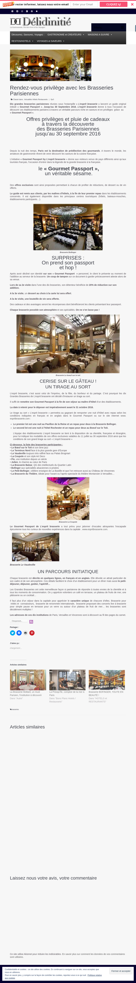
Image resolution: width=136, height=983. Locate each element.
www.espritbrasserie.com (94, 529)
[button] (68, 4)
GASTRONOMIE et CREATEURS (64, 34)
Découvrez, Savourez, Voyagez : (28, 34)
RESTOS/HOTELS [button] (21, 41)
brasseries (15, 709)
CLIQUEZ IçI (113, 4)
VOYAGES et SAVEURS (49, 41)
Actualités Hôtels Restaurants (36, 99)
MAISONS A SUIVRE (98, 34)
